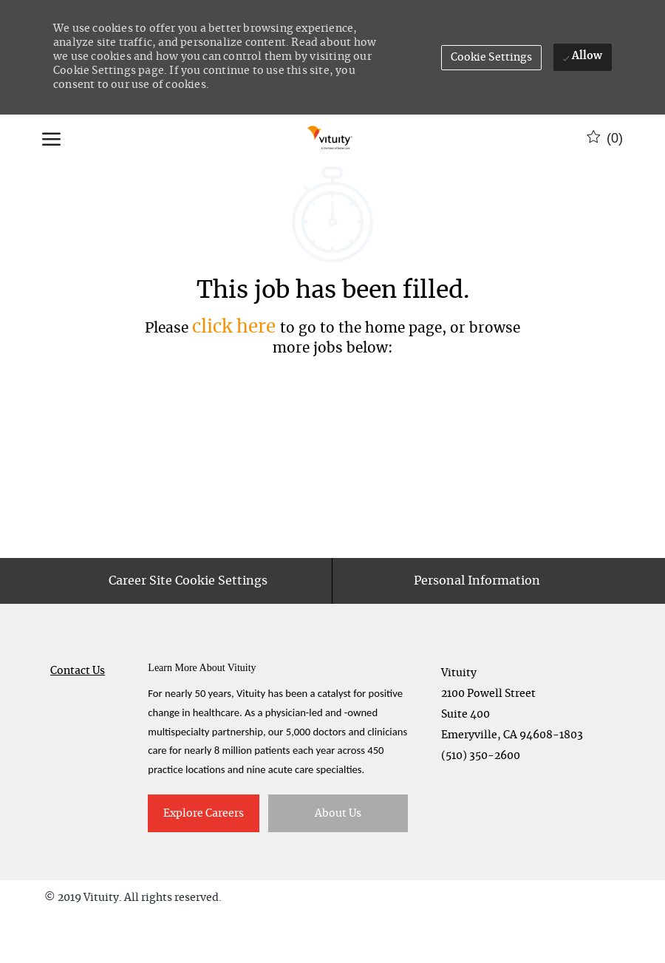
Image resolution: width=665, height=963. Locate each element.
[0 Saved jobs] (605, 138)
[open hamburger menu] (51, 138)
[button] (491, 57)
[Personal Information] (477, 628)
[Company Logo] (331, 138)
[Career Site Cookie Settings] (188, 628)
